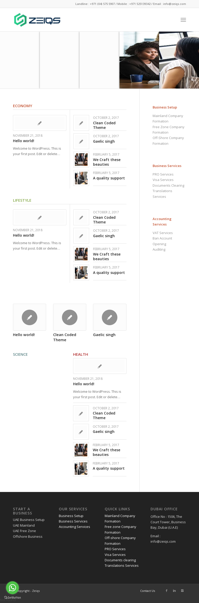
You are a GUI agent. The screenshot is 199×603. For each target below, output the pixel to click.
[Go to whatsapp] (12, 587)
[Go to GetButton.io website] (12, 597)
